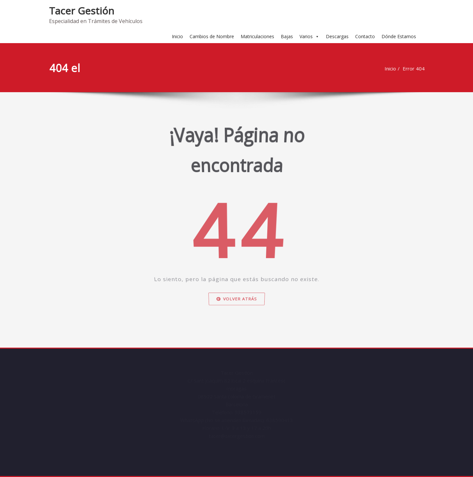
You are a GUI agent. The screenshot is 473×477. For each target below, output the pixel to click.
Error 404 (415, 68)
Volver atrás (236, 308)
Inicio (177, 36)
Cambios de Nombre (212, 36)
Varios (309, 36)
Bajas (287, 36)
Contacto (365, 36)
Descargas (337, 36)
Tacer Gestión (81, 10)
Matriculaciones (257, 36)
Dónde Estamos (398, 36)
